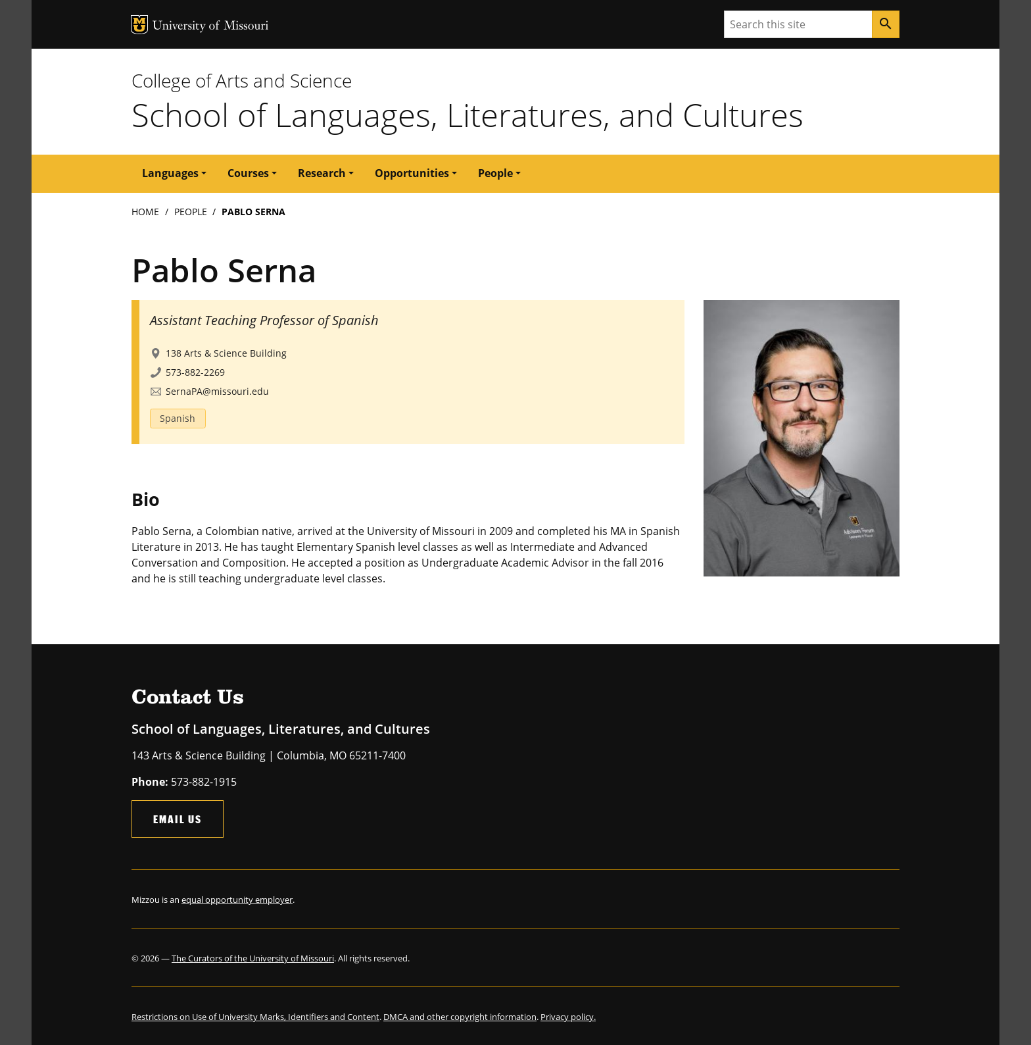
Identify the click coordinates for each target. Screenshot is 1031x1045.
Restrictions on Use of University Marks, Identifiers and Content (255, 1017)
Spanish (177, 418)
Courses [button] (248, 173)
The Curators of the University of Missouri (253, 958)
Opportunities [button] (412, 173)
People (190, 211)
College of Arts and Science (242, 80)
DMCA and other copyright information (460, 1017)
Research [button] (322, 173)
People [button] (495, 173)
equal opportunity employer (237, 899)
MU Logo (139, 24)
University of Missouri (211, 27)
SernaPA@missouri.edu (217, 391)
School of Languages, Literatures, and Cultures (467, 114)
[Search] (885, 24)
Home (145, 211)
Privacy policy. (568, 1017)
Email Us (177, 819)
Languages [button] (170, 173)
